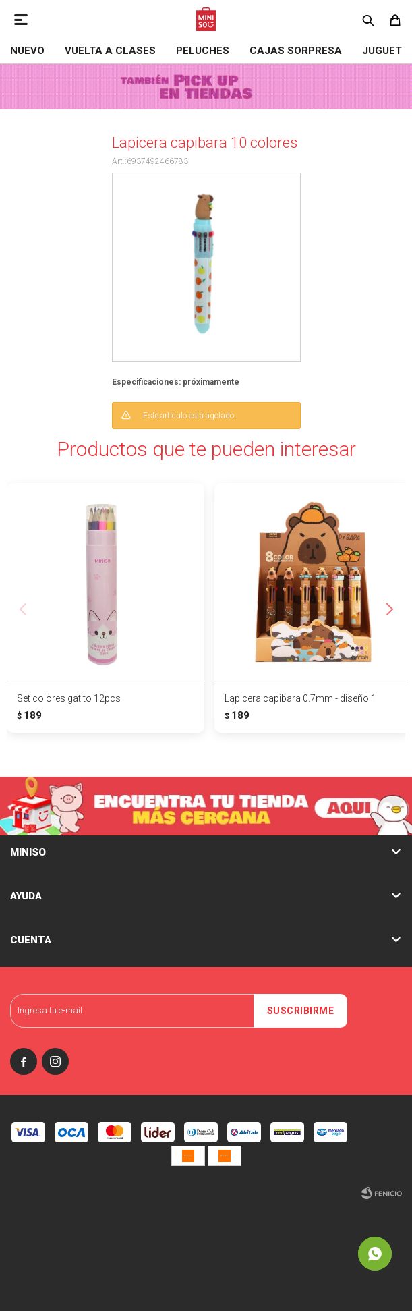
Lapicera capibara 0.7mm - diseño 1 (300, 698)
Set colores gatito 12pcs (69, 698)
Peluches (202, 51)
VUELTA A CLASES (110, 51)
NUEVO (27, 51)
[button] (389, 609)
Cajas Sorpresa (295, 51)
